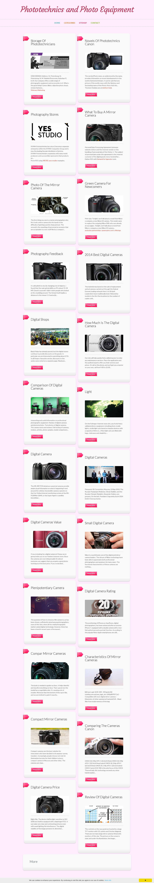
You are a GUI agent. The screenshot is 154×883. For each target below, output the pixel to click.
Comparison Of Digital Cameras (46, 386)
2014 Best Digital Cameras (104, 255)
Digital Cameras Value (46, 522)
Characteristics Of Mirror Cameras (103, 658)
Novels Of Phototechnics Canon (102, 42)
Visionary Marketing (38, 90)
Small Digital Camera (99, 523)
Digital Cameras (96, 457)
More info (108, 880)
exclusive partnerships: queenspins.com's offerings (103, 230)
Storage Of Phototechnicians (43, 42)
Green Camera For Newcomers (98, 184)
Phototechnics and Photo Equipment (77, 9)
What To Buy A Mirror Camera (100, 113)
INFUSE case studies (50, 161)
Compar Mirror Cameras (48, 653)
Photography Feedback (47, 254)
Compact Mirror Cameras (49, 719)
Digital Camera (41, 454)
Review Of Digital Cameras (103, 797)
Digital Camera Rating (100, 591)
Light (88, 392)
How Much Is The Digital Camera (102, 324)
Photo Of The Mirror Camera (45, 186)
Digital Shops (40, 319)
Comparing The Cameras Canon (102, 727)
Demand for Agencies (104, 159)
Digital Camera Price (45, 787)
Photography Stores (45, 114)
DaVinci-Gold (107, 88)
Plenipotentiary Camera (47, 588)
